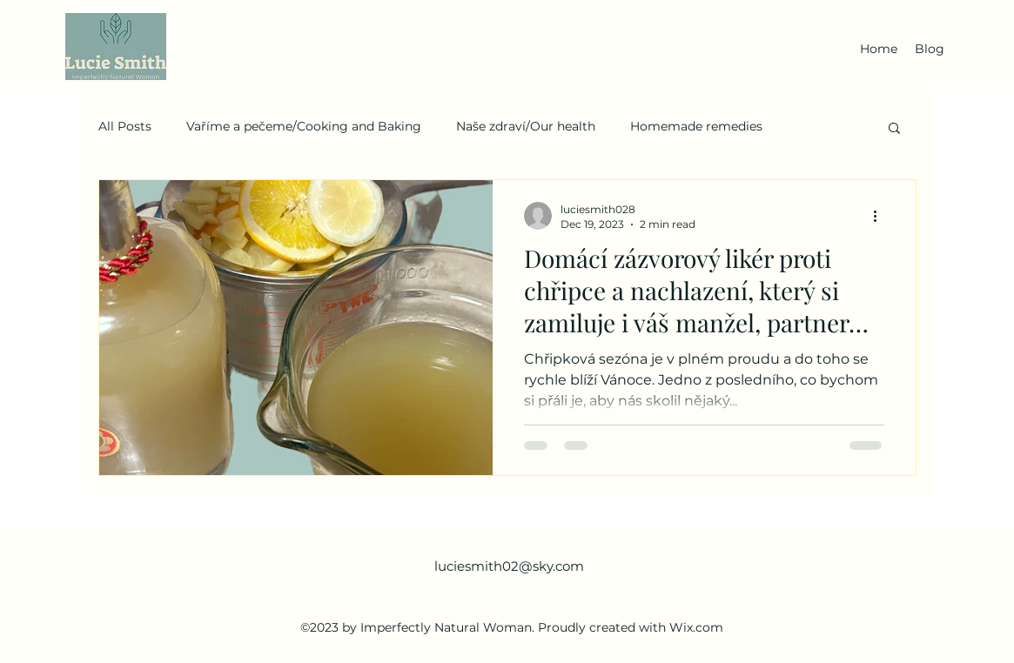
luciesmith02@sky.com (509, 566)
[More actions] (881, 215)
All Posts (124, 126)
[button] (894, 129)
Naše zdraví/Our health (525, 126)
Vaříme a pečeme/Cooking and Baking (303, 126)
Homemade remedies (696, 126)
